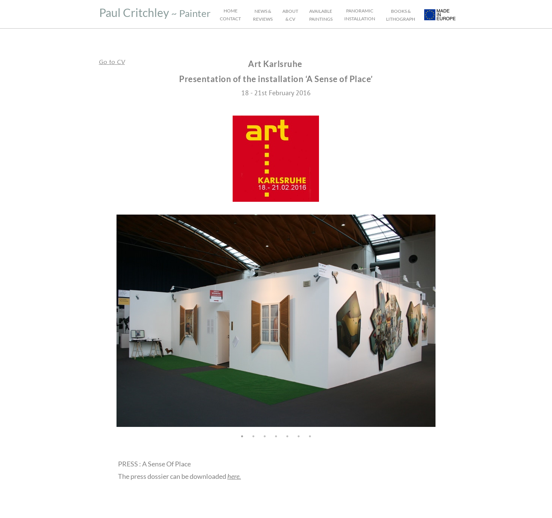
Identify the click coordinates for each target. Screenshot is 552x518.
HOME (231, 11)
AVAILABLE (320, 11)
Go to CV (112, 62)
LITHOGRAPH (400, 19)
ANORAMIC (360, 11)
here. (234, 476)
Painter (194, 13)
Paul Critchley (134, 12)
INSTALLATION (359, 18)
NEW (260, 11)
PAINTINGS (321, 19)
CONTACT (230, 18)
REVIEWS (263, 19)
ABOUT (290, 11)
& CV (290, 19)
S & (268, 11)
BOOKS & (401, 11)
